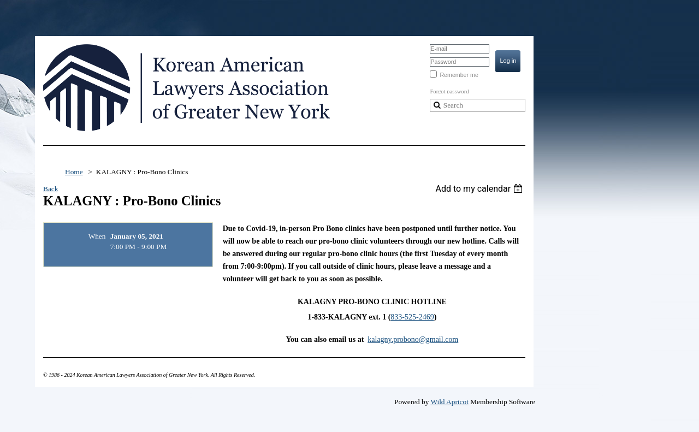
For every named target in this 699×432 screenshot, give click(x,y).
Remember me (459, 75)
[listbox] (480, 189)
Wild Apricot (449, 402)
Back (50, 189)
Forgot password (449, 91)
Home (74, 172)
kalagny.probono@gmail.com (413, 339)
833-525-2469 (412, 317)
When (97, 236)
